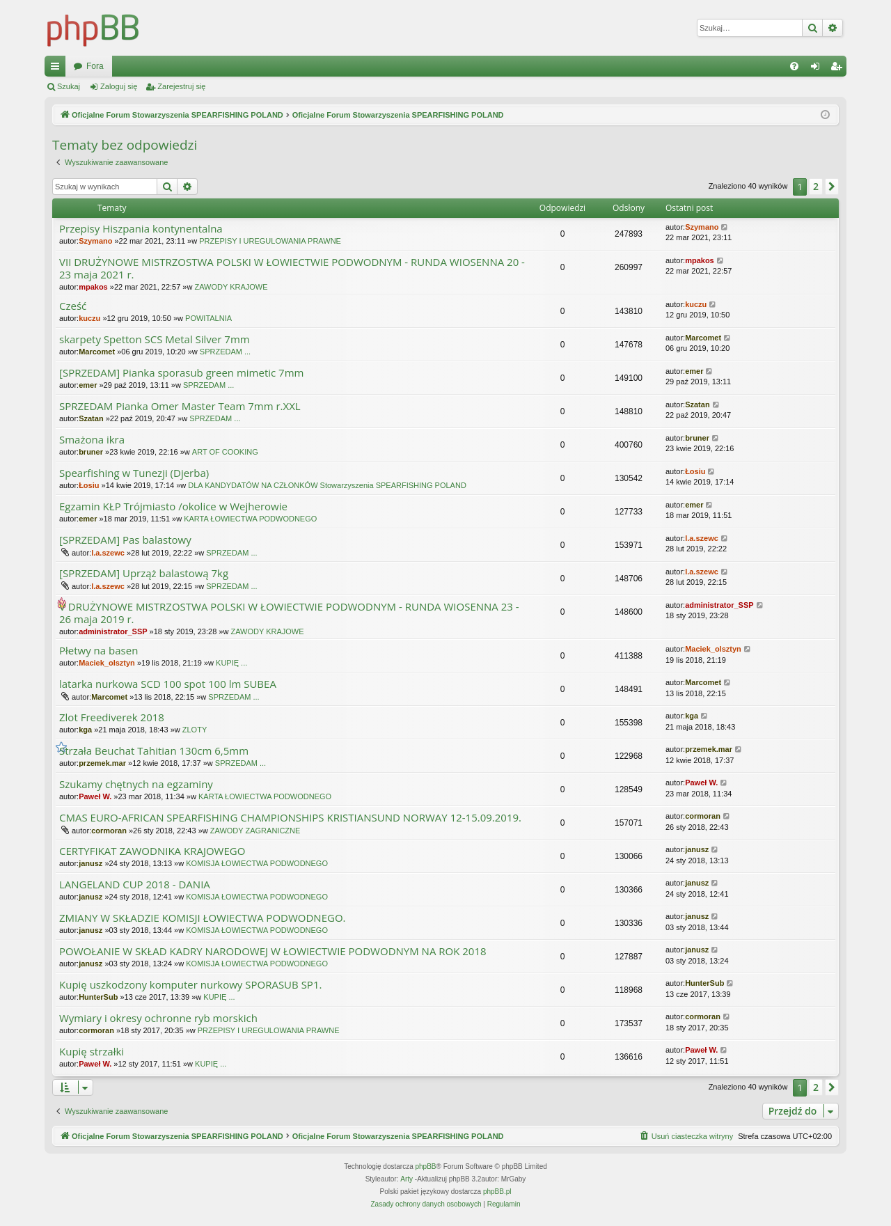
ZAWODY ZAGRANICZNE (255, 830)
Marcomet (97, 351)
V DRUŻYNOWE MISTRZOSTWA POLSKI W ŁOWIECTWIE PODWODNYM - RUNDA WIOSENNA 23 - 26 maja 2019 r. (289, 613)
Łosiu (89, 485)
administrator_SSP (113, 631)
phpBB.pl (497, 1191)
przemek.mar (102, 763)
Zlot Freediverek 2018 (111, 717)
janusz (90, 863)
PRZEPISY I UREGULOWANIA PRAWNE (270, 241)
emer (88, 385)
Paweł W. (95, 796)
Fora (332, 66)
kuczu (89, 318)
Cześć (72, 306)
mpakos (93, 287)
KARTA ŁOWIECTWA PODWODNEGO (250, 518)
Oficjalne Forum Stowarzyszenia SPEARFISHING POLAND (184, 66)
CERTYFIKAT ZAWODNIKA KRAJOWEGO (152, 851)
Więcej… (57, 69)
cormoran (109, 830)
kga (85, 729)
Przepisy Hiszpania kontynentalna (141, 228)
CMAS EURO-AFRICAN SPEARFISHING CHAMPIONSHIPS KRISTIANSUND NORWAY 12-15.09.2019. (290, 817)
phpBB (426, 1166)
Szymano (95, 241)
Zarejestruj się (181, 86)
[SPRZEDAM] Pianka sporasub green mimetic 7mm (181, 372)
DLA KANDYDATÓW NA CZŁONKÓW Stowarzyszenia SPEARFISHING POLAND (327, 485)
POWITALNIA (208, 318)
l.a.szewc (108, 553)
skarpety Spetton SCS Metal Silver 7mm (154, 339)
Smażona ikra (92, 439)
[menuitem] (794, 66)
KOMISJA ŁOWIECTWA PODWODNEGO (257, 863)
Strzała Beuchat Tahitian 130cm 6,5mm (154, 750)
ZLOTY (194, 729)
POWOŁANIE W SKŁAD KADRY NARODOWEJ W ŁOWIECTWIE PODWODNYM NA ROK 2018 (273, 951)
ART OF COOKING (225, 452)
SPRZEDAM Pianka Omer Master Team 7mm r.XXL (180, 406)
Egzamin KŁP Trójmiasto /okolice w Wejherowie (173, 506)
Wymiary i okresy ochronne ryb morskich (158, 1018)
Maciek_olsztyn (107, 663)
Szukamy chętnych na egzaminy (136, 784)
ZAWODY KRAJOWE (230, 287)
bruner (91, 452)
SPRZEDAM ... (225, 351)
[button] (832, 186)
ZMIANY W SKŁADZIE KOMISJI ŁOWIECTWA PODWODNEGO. (202, 918)
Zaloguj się (118, 86)
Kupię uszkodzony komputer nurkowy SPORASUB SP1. (190, 984)
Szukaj (68, 86)
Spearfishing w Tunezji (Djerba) (134, 473)
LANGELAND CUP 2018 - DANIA (134, 884)
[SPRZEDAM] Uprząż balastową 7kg (143, 573)
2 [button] (816, 186)
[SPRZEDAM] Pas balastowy (125, 540)
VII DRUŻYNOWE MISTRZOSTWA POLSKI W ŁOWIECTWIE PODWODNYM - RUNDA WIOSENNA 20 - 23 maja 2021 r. (292, 268)
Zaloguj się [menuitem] (818, 69)
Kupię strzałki (91, 1051)
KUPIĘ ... (231, 663)
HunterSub (98, 997)
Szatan (91, 418)
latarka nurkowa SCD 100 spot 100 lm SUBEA (167, 684)
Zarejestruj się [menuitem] (838, 69)
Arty (406, 1179)
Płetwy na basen (98, 650)
